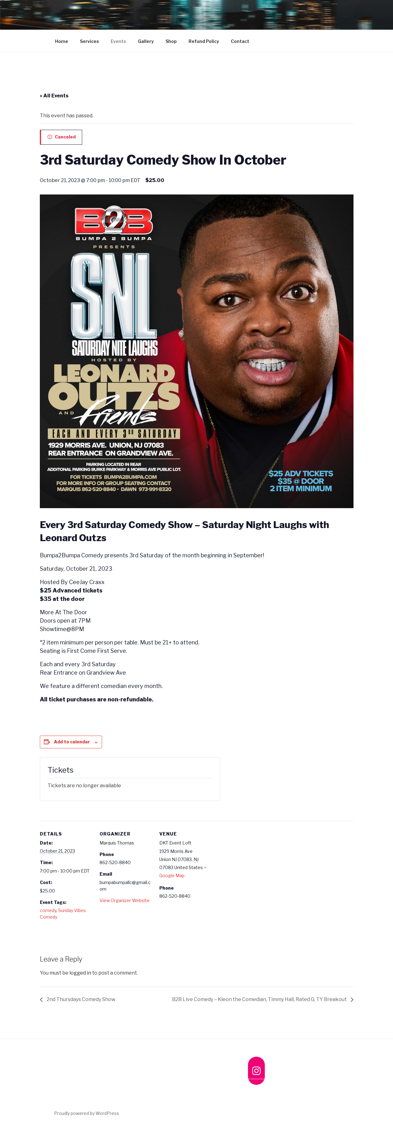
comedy (48, 910)
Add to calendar (72, 741)
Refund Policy (204, 41)
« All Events (54, 96)
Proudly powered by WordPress (86, 1113)
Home (61, 41)
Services (89, 41)
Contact (240, 41)
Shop (171, 41)
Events (118, 41)
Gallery (146, 41)
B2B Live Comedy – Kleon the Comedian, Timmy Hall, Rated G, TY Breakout (260, 999)
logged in (80, 973)
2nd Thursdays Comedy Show (80, 999)
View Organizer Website (125, 900)
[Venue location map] (252, 863)
